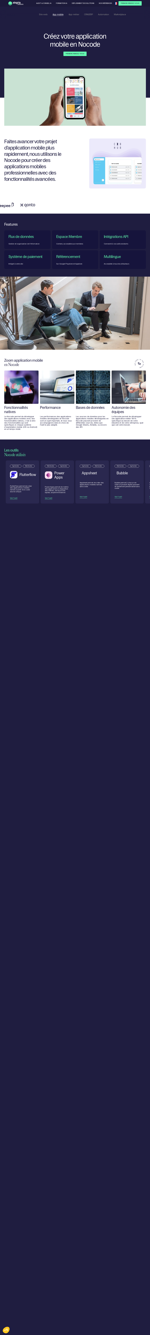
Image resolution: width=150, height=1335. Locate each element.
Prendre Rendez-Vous (130, 3)
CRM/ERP (88, 14)
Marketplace (120, 14)
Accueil (2, 14)
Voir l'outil (13, 504)
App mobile (58, 14)
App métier (74, 14)
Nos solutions (10, 14)
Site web (43, 14)
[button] (116, 3)
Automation (103, 14)
